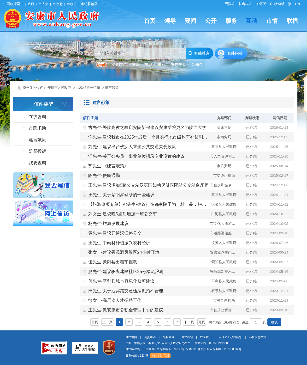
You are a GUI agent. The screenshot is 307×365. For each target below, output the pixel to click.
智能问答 (235, 53)
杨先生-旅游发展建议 (108, 223)
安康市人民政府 (59, 88)
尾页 (201, 322)
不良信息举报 (257, 337)
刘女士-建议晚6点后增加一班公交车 (122, 214)
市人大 (43, 4)
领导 (170, 21)
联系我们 (206, 337)
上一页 (107, 322)
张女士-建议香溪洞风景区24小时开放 (123, 252)
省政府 (29, 4)
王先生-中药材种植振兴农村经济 (119, 242)
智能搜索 (199, 53)
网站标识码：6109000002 (183, 349)
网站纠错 (187, 337)
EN (297, 4)
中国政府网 (11, 4)
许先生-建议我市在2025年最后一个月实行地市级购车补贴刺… (147, 137)
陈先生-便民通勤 (104, 175)
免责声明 (150, 337)
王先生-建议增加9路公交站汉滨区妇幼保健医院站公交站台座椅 (148, 185)
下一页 (189, 322)
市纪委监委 (89, 4)
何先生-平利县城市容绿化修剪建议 (121, 281)
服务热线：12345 (136, 355)
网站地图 (131, 337)
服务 (231, 21)
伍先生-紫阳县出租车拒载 (112, 262)
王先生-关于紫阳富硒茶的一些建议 (121, 194)
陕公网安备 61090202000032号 (221, 349)
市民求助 (37, 128)
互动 (251, 21)
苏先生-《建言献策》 (108, 166)
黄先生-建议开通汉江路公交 (115, 233)
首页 (149, 21)
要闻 (190, 21)
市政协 (72, 4)
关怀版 (261, 4)
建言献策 (37, 139)
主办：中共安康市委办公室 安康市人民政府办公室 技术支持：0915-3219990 (176, 343)
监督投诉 (37, 151)
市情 (272, 21)
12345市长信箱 (88, 88)
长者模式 (245, 4)
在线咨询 (37, 116)
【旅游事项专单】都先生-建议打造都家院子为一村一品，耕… (147, 204)
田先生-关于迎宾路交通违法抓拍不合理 (125, 290)
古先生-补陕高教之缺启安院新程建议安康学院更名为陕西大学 (147, 127)
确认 (274, 322)
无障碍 (230, 4)
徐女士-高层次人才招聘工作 (115, 300)
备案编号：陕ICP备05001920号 (179, 349)
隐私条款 (168, 337)
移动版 (277, 4)
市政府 (58, 4)
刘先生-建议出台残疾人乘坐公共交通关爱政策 (132, 146)
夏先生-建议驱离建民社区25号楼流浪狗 (126, 271)
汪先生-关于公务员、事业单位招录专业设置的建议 (136, 156)
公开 (211, 21)
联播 (292, 21)
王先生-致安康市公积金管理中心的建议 (125, 310)
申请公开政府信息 (230, 337)
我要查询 (37, 162)
